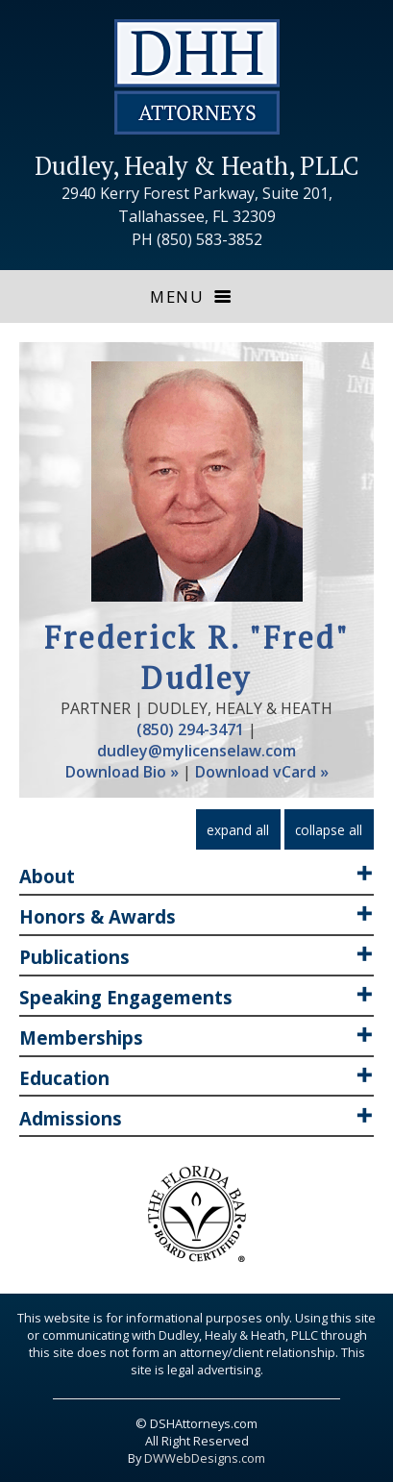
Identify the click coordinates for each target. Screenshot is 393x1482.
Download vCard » (262, 771)
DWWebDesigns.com (204, 1458)
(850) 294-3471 (190, 729)
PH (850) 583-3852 (197, 239)
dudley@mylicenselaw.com (196, 750)
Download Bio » (122, 771)
